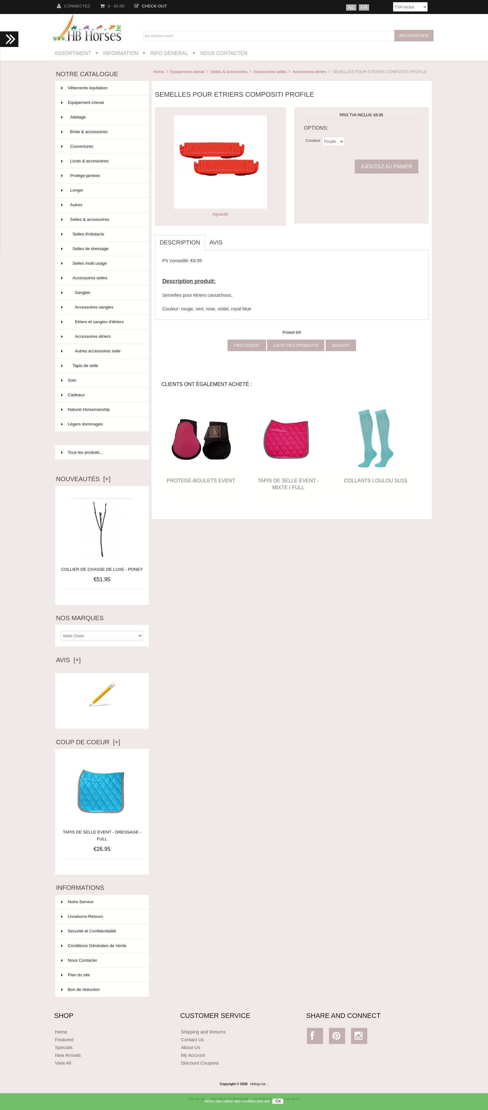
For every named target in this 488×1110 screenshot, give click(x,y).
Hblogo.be (258, 1084)
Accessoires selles (269, 71)
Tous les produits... (82, 452)
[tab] (232, 239)
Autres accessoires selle (101, 351)
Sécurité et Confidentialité (88, 931)
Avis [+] (68, 660)
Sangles (101, 292)
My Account (193, 1055)
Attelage (101, 117)
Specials (64, 1047)
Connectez (74, 6)
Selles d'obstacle (101, 234)
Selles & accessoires (228, 71)
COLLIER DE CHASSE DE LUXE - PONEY (102, 569)
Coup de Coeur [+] (88, 742)
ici (267, 1103)
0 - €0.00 (112, 6)
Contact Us (192, 1039)
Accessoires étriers (309, 71)
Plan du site (75, 975)
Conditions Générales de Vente (93, 945)
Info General (169, 53)
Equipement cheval (187, 71)
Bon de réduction (80, 989)
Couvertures (101, 146)
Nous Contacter (223, 53)
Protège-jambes (101, 175)
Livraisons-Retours (82, 916)
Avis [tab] (216, 242)
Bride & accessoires (101, 131)
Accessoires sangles (101, 307)
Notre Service (77, 901)
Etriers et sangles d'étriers (101, 321)
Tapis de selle (101, 365)
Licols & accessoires (101, 161)
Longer (101, 190)
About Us (190, 1047)
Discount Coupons (200, 1063)
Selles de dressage (101, 248)
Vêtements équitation (101, 88)
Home (158, 71)
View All (63, 1063)
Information (120, 53)
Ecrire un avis (102, 715)
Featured (64, 1039)
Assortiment (72, 53)
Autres (101, 205)
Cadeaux (101, 395)
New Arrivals (68, 1055)
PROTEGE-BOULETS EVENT (201, 480)
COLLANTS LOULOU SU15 (375, 480)
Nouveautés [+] (83, 479)
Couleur (313, 140)
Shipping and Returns (203, 1031)
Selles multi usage (101, 263)
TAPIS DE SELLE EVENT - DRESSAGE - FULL (102, 832)
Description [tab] (180, 242)
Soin (101, 380)
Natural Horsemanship (101, 409)
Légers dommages (101, 424)
